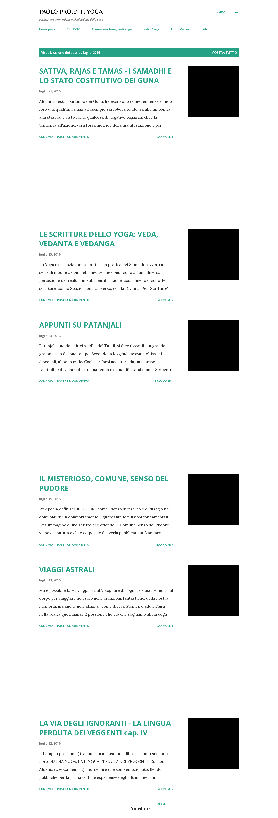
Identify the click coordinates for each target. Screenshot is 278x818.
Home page (47, 29)
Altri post (165, 804)
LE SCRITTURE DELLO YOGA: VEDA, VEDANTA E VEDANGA (98, 238)
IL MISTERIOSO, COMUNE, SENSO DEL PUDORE (104, 483)
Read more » (164, 137)
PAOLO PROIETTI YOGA (71, 11)
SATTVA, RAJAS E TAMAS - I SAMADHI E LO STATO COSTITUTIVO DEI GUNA (105, 75)
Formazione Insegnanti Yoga (112, 29)
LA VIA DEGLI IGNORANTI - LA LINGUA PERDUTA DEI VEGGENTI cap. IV (105, 727)
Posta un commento (73, 137)
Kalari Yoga (151, 29)
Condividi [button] (46, 137)
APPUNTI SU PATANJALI (80, 325)
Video (205, 29)
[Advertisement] (106, 185)
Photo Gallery (180, 29)
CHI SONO (73, 29)
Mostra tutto (224, 52)
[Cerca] (221, 12)
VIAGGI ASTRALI (67, 569)
